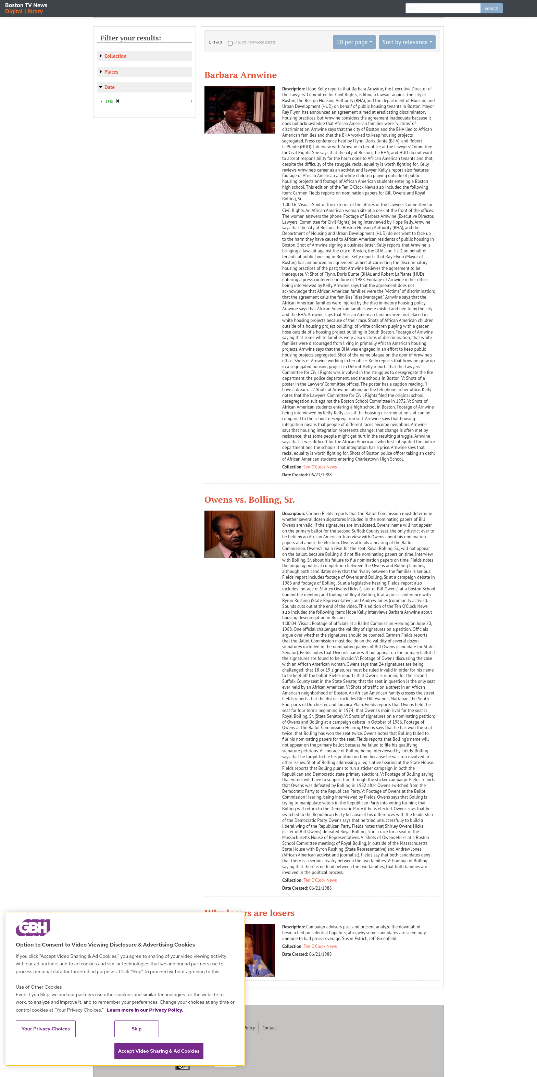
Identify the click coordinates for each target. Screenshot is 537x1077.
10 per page (352, 42)
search (491, 8)
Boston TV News (26, 7)
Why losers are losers (249, 912)
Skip (137, 1029)
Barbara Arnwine (240, 74)
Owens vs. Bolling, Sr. (249, 499)
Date (109, 87)
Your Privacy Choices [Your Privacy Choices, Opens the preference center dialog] (46, 1029)
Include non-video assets (254, 42)
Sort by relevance (405, 42)
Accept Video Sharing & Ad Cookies (159, 1051)
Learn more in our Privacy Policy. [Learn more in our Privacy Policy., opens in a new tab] (145, 1010)
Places (111, 71)
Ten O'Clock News (320, 467)
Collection (115, 56)
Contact (269, 1028)
